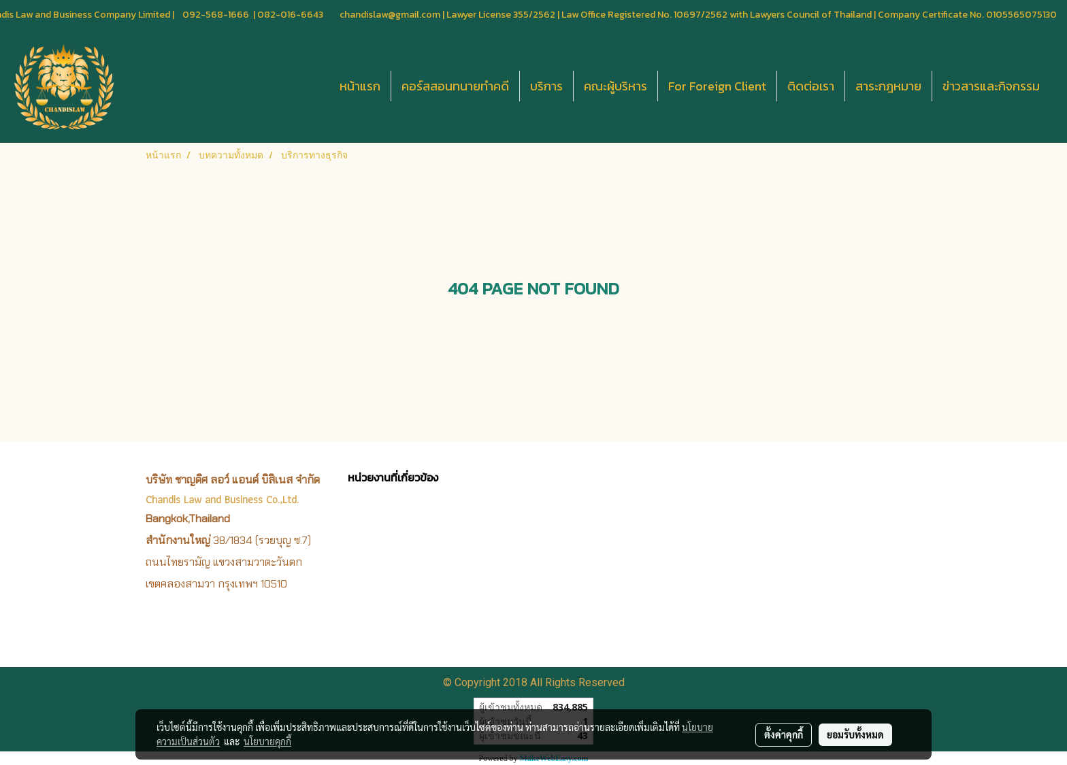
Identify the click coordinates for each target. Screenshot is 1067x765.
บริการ (546, 86)
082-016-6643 (290, 14)
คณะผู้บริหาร (615, 86)
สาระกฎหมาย (888, 86)
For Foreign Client (717, 86)
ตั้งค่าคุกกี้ (783, 734)
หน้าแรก (360, 86)
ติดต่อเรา (810, 86)
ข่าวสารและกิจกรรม (991, 86)
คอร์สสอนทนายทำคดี (455, 86)
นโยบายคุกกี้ (267, 741)
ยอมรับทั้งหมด (855, 734)
